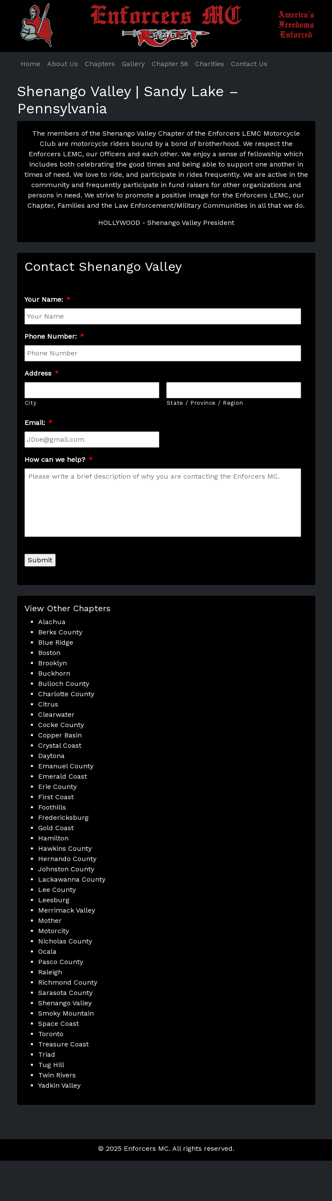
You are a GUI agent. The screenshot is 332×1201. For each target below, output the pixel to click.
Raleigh (50, 972)
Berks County (60, 632)
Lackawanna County (71, 879)
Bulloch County (63, 683)
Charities (209, 64)
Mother (50, 920)
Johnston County (66, 869)
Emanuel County (65, 766)
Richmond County (67, 982)
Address (41, 373)
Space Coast (58, 1023)
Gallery (133, 64)
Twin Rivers (57, 1075)
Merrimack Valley (66, 910)
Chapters (100, 64)
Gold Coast (56, 828)
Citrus (48, 704)
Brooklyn (52, 663)
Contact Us (249, 64)
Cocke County (61, 725)
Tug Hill (51, 1065)
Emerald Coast (62, 776)
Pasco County (60, 962)
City (31, 403)
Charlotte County (66, 694)
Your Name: (47, 299)
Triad (46, 1054)
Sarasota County (65, 993)
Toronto (50, 1034)
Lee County (57, 890)
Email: (38, 423)
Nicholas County (65, 941)
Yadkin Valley (59, 1085)
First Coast (56, 797)
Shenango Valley (65, 1003)
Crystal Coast (59, 745)
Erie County (57, 786)
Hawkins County (65, 848)
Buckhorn (54, 673)
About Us (62, 64)
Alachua (52, 622)
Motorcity (53, 931)
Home (30, 64)
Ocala (47, 951)
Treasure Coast (63, 1044)
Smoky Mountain (66, 1013)
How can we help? (58, 459)
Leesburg (53, 900)
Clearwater (56, 714)
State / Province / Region (205, 403)
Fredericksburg (63, 817)
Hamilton (53, 838)
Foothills (52, 807)
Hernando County (67, 859)
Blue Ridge (55, 642)
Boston (49, 653)
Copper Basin (60, 735)
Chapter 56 (170, 64)
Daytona (51, 756)
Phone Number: (54, 336)
